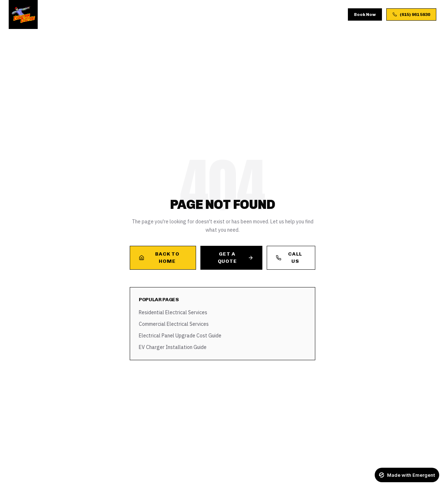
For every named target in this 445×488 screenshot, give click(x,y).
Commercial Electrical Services (174, 324)
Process (170, 14)
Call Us (289, 257)
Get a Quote (235, 257)
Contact (273, 14)
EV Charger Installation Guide (173, 347)
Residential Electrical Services (173, 312)
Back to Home (159, 257)
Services (113, 14)
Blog (228, 14)
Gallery (202, 14)
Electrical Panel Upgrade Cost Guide (180, 335)
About (142, 14)
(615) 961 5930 (411, 14)
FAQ (248, 14)
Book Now (365, 14)
